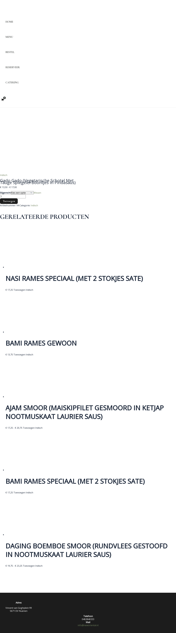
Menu (9, 37)
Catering (12, 82)
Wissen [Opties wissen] (37, 192)
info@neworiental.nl (88, 625)
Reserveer (13, 67)
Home (9, 21)
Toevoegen (9, 201)
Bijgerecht (5, 192)
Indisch (3, 175)
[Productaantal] (13, 196)
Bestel (10, 52)
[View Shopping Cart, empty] (2, 100)
